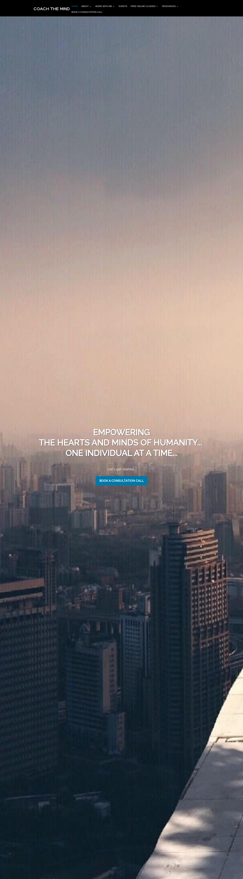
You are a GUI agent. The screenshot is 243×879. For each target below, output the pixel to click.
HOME (74, 6)
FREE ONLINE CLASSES (143, 6)
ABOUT (85, 6)
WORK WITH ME (103, 6)
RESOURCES (169, 6)
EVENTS (123, 6)
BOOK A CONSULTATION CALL (87, 12)
